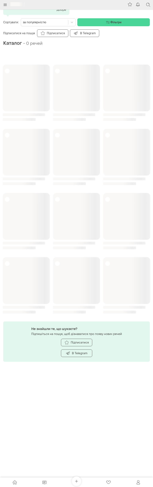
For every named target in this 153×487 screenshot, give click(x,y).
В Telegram (77, 353)
